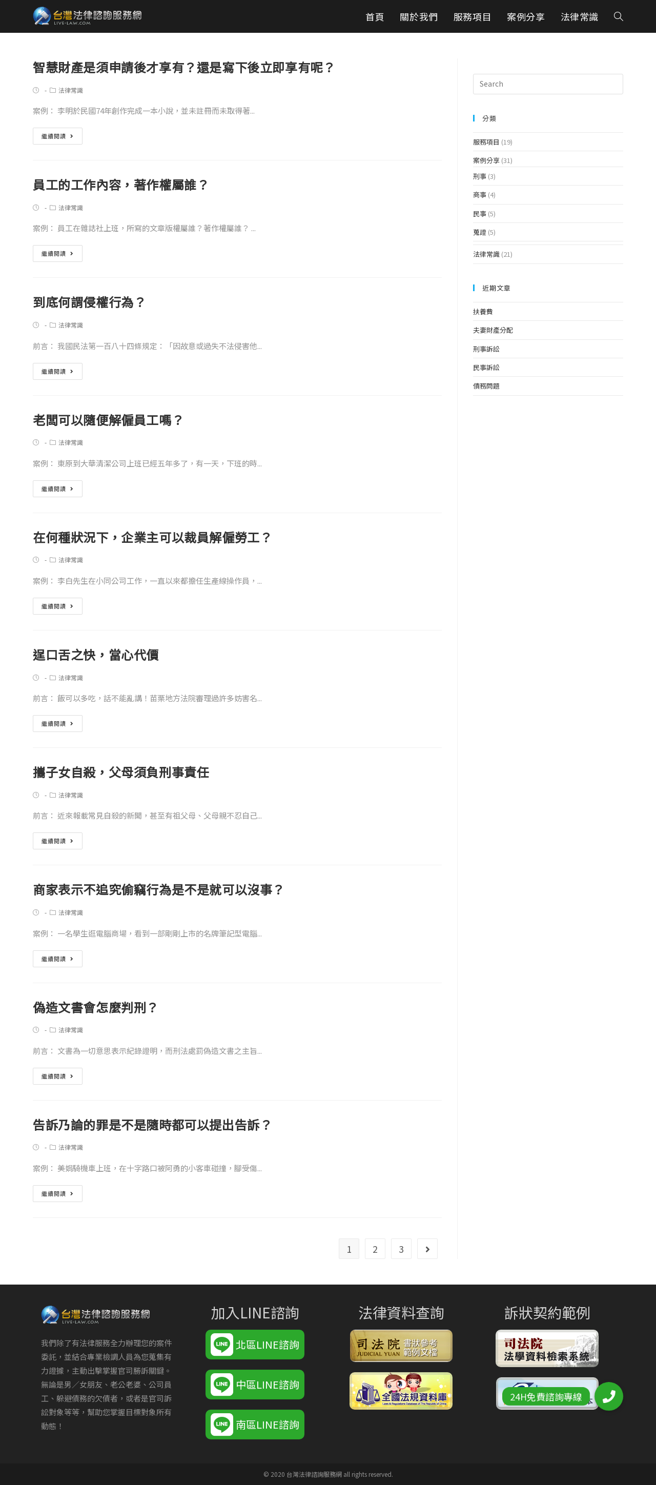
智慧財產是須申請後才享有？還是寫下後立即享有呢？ (184, 67)
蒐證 (479, 232)
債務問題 (486, 386)
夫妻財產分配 (493, 330)
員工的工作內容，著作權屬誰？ (121, 184)
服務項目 (486, 142)
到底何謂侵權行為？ (89, 302)
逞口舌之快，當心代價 (96, 654)
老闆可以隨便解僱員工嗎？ (108, 420)
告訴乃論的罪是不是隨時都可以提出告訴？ (152, 1124)
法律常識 (70, 90)
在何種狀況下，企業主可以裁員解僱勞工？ (152, 537)
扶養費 (483, 311)
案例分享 (486, 160)
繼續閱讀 (58, 136)
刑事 (479, 176)
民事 (479, 213)
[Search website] (618, 16)
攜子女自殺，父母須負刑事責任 (121, 772)
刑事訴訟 (486, 349)
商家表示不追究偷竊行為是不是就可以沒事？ (159, 889)
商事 (479, 194)
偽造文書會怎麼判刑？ (96, 1007)
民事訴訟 (486, 367)
